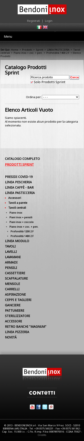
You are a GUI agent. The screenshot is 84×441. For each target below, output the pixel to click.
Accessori (14, 198)
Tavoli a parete (17, 203)
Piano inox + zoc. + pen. (28, 52)
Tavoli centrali (17, 208)
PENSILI (11, 268)
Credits (42, 435)
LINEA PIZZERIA (17, 332)
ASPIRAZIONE (15, 294)
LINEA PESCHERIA (18, 182)
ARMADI (11, 262)
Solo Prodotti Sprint (49, 82)
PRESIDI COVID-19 (19, 177)
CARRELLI (12, 289)
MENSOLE (12, 284)
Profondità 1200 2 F (22, 231)
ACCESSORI (13, 321)
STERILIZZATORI (17, 316)
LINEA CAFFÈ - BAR (19, 187)
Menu (8, 36)
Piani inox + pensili (20, 217)
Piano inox (15, 212)
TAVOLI (10, 246)
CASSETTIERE (15, 273)
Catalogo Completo (22, 159)
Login (48, 21)
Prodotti (27, 49)
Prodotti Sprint (19, 164)
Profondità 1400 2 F (57, 52)
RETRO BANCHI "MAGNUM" (25, 326)
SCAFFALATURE (16, 278)
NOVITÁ (11, 337)
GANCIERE (12, 305)
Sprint (39, 49)
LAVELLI (11, 251)
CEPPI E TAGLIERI (18, 300)
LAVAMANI (13, 257)
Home (14, 49)
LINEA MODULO (17, 241)
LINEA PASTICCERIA (58, 49)
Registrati (33, 21)
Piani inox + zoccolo (21, 222)
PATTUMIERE (14, 310)
